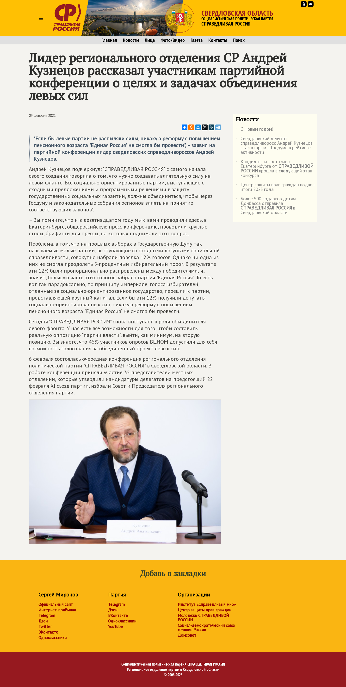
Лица (150, 40)
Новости (131, 40)
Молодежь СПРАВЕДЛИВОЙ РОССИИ (203, 617)
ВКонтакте (48, 632)
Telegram (46, 615)
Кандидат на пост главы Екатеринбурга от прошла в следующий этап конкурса (274, 168)
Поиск (239, 40)
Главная (109, 40)
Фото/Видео (173, 40)
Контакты (217, 40)
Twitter (45, 626)
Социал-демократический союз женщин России (206, 627)
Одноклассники (52, 637)
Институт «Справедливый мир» (207, 604)
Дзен (43, 621)
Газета (197, 40)
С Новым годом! (254, 130)
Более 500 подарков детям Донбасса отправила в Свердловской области (266, 205)
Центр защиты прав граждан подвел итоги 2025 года (275, 187)
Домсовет (187, 635)
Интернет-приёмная (57, 610)
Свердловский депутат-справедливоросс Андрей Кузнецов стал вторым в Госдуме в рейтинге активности (274, 145)
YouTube (115, 626)
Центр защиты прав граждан (204, 610)
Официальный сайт (55, 604)
